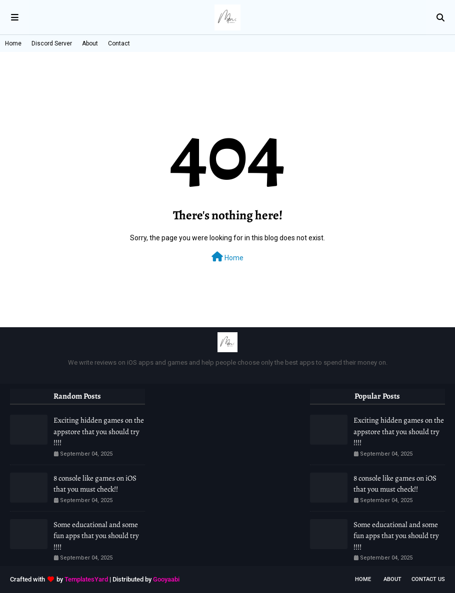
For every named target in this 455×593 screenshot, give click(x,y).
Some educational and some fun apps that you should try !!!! (96, 536)
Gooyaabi (166, 579)
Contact (119, 43)
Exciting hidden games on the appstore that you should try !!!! (99, 431)
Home (13, 43)
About (90, 43)
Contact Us (428, 579)
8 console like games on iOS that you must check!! (95, 484)
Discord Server (52, 43)
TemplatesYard (86, 579)
